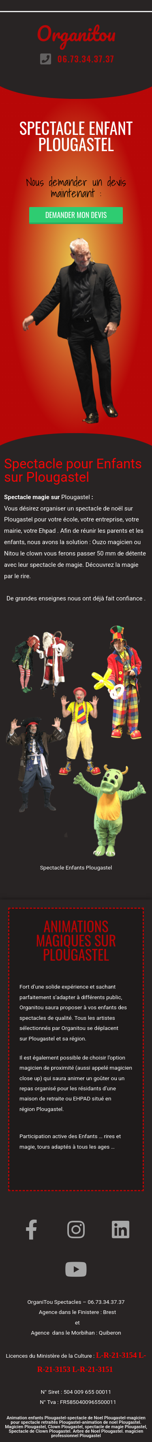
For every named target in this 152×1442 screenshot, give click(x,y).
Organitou (76, 33)
